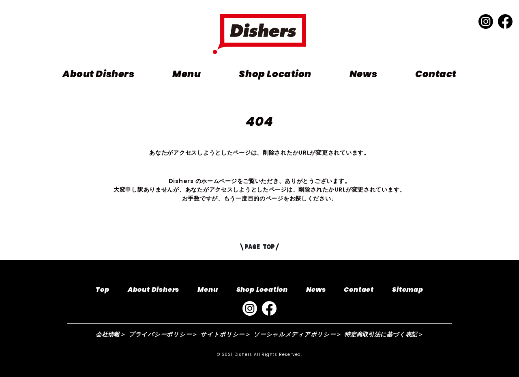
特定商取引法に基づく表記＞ (383, 334)
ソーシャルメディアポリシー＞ (297, 334)
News (363, 73)
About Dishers (98, 73)
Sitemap (407, 289)
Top (102, 289)
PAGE (259, 247)
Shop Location (275, 73)
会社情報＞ (111, 334)
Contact (436, 73)
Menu (186, 73)
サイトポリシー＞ (225, 334)
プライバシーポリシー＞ (163, 334)
